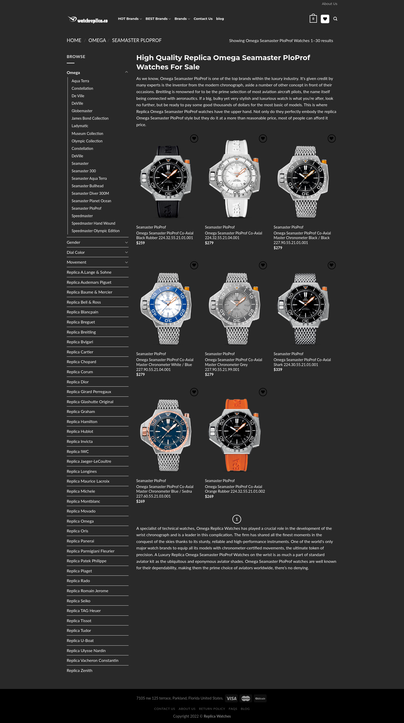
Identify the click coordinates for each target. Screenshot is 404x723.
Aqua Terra (80, 81)
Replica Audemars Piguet (89, 282)
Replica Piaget (79, 570)
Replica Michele (81, 491)
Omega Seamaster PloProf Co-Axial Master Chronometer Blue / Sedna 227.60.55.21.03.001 (164, 491)
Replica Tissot (79, 620)
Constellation (82, 88)
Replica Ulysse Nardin (86, 650)
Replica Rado (78, 580)
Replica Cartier (80, 351)
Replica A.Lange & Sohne (89, 272)
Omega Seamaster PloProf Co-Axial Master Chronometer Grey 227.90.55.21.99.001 (233, 364)
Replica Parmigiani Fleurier (90, 550)
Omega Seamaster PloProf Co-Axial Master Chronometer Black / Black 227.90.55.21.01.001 (302, 238)
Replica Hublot (80, 431)
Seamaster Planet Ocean (91, 201)
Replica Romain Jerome (87, 590)
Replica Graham (81, 411)
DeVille (77, 103)
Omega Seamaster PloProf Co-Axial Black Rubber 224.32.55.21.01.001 (164, 235)
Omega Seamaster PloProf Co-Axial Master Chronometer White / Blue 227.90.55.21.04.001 (164, 364)
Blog (245, 709)
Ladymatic (80, 126)
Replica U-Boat (80, 640)
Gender (73, 242)
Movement (76, 261)
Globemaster (82, 111)
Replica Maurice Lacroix (88, 480)
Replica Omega (80, 520)
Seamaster (80, 163)
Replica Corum (80, 371)
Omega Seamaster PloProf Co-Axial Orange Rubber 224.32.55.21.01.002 (235, 489)
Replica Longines (82, 471)
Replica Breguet (81, 321)
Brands (182, 19)
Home (74, 40)
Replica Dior (78, 381)
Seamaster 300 (84, 171)
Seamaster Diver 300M (90, 193)
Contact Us (203, 19)
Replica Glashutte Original (90, 401)
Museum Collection (87, 133)
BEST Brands (158, 19)
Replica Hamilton (82, 421)
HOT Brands (130, 19)
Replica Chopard (81, 361)
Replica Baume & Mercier (89, 291)
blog (220, 19)
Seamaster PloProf (137, 40)
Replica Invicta (80, 441)
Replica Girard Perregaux (89, 391)
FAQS (233, 709)
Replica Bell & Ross (84, 301)
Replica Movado (81, 510)
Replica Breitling (81, 331)
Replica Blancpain (82, 311)
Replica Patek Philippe (86, 560)
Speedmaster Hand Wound (93, 223)
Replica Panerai (80, 540)
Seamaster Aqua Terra (89, 178)
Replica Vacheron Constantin (93, 660)
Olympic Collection (87, 141)
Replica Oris (77, 530)
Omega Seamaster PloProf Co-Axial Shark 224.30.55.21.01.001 (302, 362)
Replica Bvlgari (80, 341)
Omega (97, 40)
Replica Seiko (78, 600)
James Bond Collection (90, 118)
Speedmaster (82, 216)
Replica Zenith (79, 670)
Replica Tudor (79, 630)
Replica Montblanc (83, 501)
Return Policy (212, 709)
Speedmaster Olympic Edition (96, 231)
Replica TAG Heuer (84, 610)
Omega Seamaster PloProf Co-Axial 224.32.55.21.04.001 (233, 235)
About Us (187, 709)
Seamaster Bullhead (88, 186)
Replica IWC (78, 451)
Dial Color (76, 252)
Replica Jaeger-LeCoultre (89, 461)
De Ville (78, 96)
